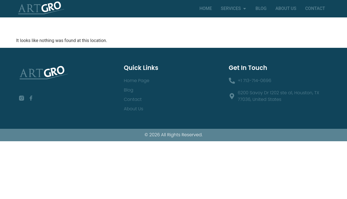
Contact (133, 99)
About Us (133, 109)
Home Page (136, 80)
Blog (128, 90)
